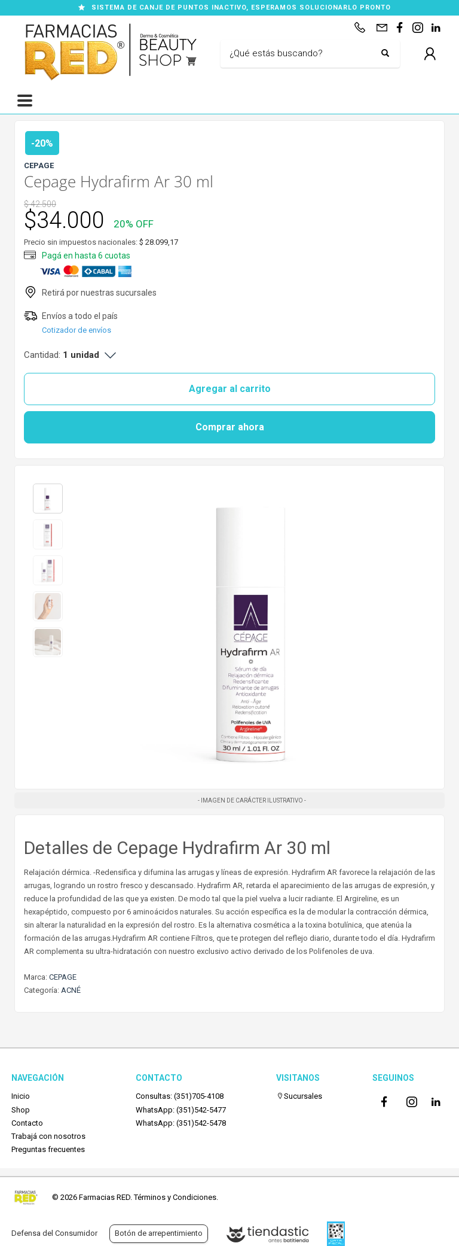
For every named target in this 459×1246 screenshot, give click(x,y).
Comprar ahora (229, 427)
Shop (20, 1109)
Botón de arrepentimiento (159, 1233)
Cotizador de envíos (76, 330)
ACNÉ (71, 990)
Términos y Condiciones (175, 1197)
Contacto (27, 1123)
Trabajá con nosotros (48, 1136)
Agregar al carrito (230, 388)
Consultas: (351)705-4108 (180, 1096)
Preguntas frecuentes (48, 1149)
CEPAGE (62, 977)
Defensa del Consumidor (54, 1233)
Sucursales (299, 1096)
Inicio (20, 1096)
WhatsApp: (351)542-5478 (181, 1123)
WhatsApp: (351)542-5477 (181, 1109)
